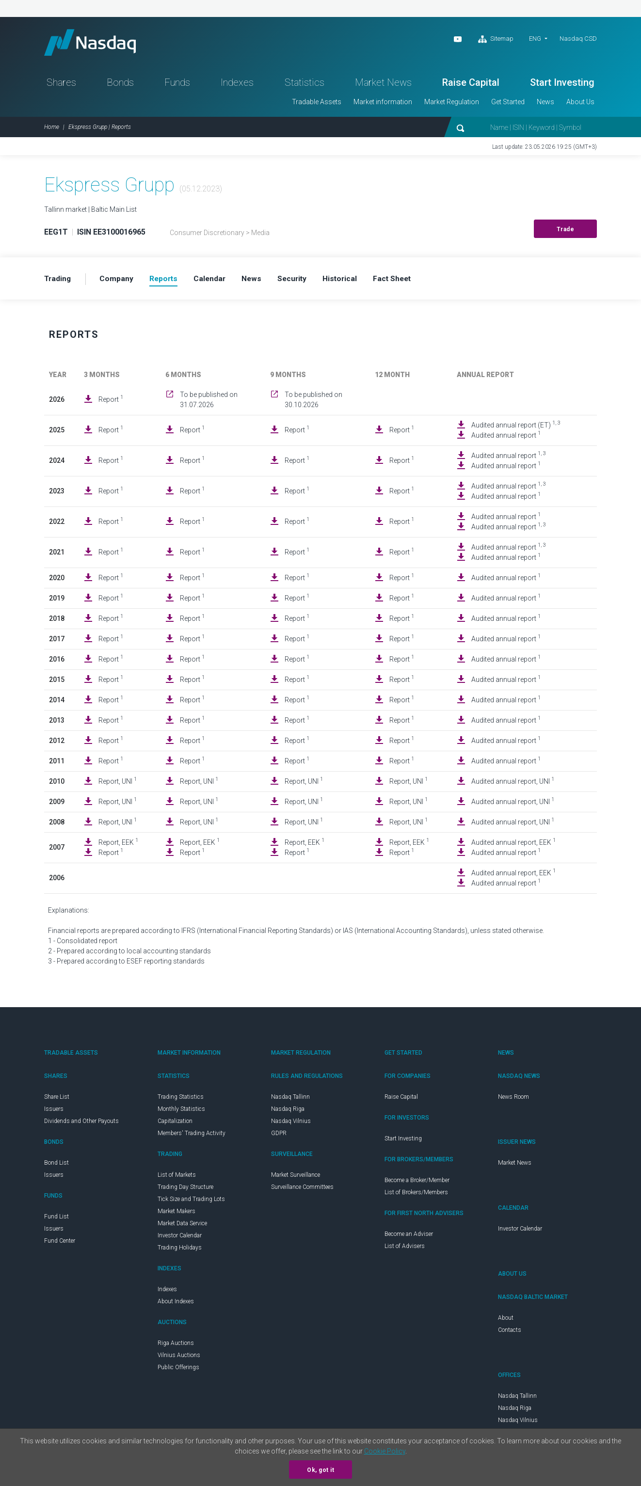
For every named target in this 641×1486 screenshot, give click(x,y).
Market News (383, 85)
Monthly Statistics (181, 1111)
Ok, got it (320, 1470)
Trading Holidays (180, 1250)
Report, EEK (118, 844)
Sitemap (495, 39)
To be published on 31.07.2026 (209, 402)
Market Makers (176, 1214)
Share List (56, 1099)
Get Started (508, 105)
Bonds (120, 85)
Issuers (54, 1111)
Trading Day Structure (185, 1189)
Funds (177, 85)
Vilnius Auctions (179, 1358)
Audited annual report (506, 437)
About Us (580, 105)
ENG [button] (535, 38)
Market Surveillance (295, 1177)
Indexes (237, 85)
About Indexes (176, 1304)
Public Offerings (178, 1370)
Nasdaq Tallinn (290, 1099)
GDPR (279, 1136)
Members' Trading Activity (191, 1136)
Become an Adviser (409, 1236)
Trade (566, 232)
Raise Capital (470, 85)
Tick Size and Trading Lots (191, 1202)
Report (110, 402)
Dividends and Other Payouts (81, 1124)
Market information (382, 105)
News (545, 105)
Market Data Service (182, 1226)
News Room (513, 1099)
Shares (61, 85)
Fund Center (59, 1243)
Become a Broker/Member (417, 1183)
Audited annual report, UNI (512, 783)
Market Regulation (451, 105)
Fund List (56, 1219)
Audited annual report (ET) (516, 427)
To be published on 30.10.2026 (313, 402)
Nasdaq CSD (578, 38)
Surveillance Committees (302, 1189)
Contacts (509, 1332)
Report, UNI (117, 783)
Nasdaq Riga (287, 1111)
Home (51, 129)
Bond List (56, 1165)
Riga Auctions (176, 1346)
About (505, 1320)
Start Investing (562, 85)
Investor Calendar (180, 1238)
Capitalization (175, 1124)
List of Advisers (405, 1249)
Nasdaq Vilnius (291, 1124)
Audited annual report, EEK (513, 844)
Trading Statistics (181, 1099)
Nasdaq (95, 44)
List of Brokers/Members (416, 1195)
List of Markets (177, 1177)
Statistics (304, 85)
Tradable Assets (316, 105)
